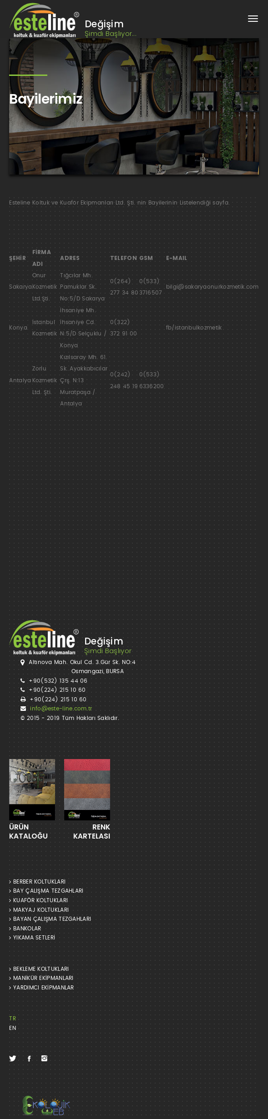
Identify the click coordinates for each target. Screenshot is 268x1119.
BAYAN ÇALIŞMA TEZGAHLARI (50, 919)
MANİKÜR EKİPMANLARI (41, 978)
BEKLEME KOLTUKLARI (39, 969)
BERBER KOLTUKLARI (37, 881)
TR (12, 1018)
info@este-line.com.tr (61, 708)
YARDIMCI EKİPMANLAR (41, 987)
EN (12, 1028)
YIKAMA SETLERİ (32, 937)
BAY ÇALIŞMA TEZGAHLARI (46, 891)
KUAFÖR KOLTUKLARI (38, 900)
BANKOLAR (25, 928)
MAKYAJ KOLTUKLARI (39, 910)
